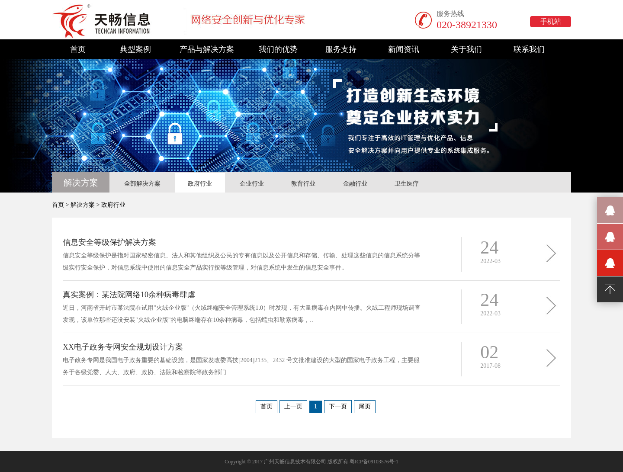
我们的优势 (278, 49)
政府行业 (200, 183)
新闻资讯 (403, 49)
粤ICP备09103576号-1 (374, 462)
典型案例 (135, 49)
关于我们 (466, 49)
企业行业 (252, 183)
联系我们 (529, 49)
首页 (78, 49)
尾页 (365, 406)
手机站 (550, 21)
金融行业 (355, 183)
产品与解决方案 (207, 49)
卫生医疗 (407, 183)
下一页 (338, 406)
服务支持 (340, 49)
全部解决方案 (142, 183)
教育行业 (303, 183)
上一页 (293, 406)
